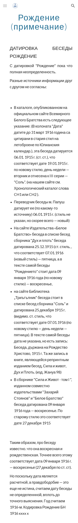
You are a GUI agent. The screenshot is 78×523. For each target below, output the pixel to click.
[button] (5, 5)
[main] (39, 22)
